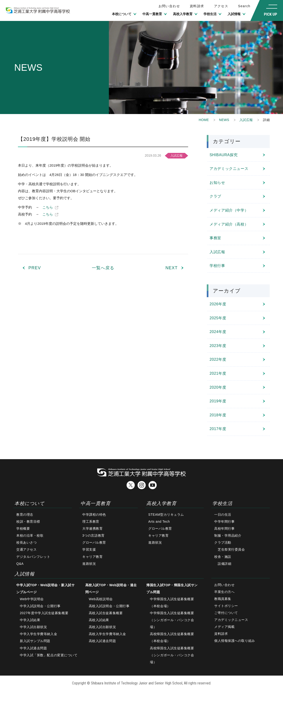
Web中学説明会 (32, 599)
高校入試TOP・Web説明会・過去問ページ (111, 588)
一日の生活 (222, 514)
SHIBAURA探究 (224, 155)
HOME (204, 120)
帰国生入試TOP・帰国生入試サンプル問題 (172, 588)
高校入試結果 (99, 620)
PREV (34, 268)
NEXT (172, 268)
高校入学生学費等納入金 (107, 634)
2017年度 (218, 429)
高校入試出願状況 (102, 627)
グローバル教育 (94, 542)
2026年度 (218, 304)
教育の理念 (24, 514)
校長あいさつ (26, 542)
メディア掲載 (224, 627)
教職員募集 (222, 599)
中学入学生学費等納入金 (38, 634)
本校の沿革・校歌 (29, 535)
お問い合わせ (224, 585)
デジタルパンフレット (33, 557)
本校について (121, 14)
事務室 (215, 238)
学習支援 (89, 549)
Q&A (20, 564)
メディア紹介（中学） (229, 210)
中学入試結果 (30, 620)
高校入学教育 (183, 14)
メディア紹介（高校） (229, 224)
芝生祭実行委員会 (231, 549)
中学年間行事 (224, 521)
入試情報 (234, 14)
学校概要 (23, 528)
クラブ (215, 196)
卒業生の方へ (224, 592)
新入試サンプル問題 (35, 641)
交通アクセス (26, 549)
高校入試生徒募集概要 (106, 613)
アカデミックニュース (229, 169)
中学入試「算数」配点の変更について (49, 655)
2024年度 (218, 332)
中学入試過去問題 (33, 648)
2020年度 (218, 387)
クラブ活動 (222, 542)
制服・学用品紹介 (227, 535)
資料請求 (197, 6)
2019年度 (218, 401)
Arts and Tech (159, 521)
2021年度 (218, 373)
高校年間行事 (224, 528)
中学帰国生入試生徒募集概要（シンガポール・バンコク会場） (172, 620)
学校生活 (210, 14)
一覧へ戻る (103, 268)
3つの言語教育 (93, 535)
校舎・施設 (222, 557)
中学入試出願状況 (33, 627)
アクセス (221, 6)
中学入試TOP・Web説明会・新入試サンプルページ (45, 588)
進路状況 (89, 564)
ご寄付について (226, 613)
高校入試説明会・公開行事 (109, 606)
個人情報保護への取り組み (234, 641)
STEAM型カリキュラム (166, 514)
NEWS (224, 120)
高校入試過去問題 (102, 641)
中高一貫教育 (152, 14)
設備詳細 (224, 564)
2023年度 (218, 346)
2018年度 (218, 415)
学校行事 (217, 266)
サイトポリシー (226, 606)
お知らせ (217, 183)
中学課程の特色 (94, 514)
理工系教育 (90, 521)
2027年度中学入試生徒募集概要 (44, 613)
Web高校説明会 (101, 599)
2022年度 (218, 359)
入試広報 (246, 120)
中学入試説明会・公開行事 (40, 606)
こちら (47, 207)
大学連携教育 (92, 528)
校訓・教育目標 (28, 521)
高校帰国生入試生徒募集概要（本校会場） (172, 637)
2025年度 (218, 318)
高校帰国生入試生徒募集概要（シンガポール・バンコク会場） (172, 655)
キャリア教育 (92, 557)
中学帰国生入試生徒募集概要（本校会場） (172, 602)
